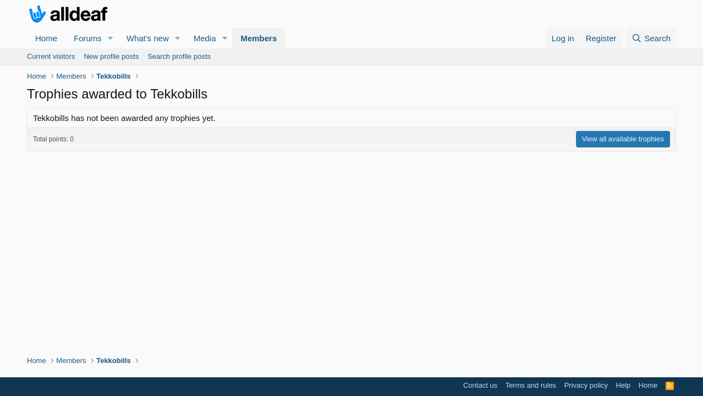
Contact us (480, 385)
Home (46, 38)
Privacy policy (586, 385)
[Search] (651, 38)
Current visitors (51, 56)
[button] (110, 38)
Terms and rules (531, 385)
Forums (88, 38)
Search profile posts (179, 56)
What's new (148, 38)
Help (623, 385)
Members (258, 38)
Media (205, 38)
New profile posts (111, 56)
